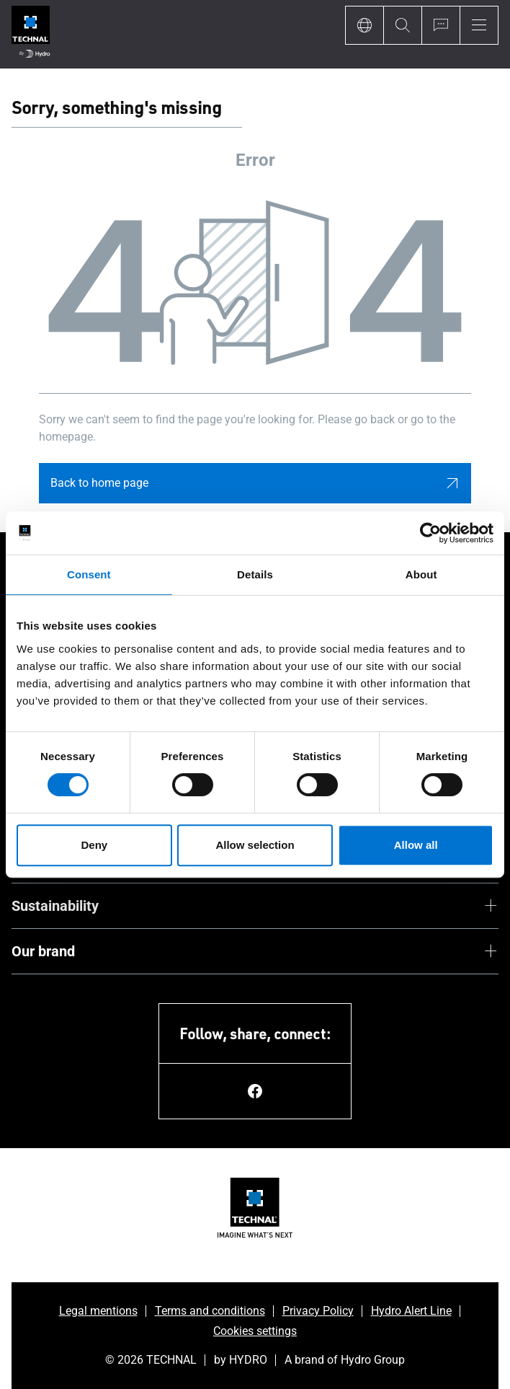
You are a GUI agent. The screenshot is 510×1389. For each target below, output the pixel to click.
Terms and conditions (210, 1311)
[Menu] (479, 25)
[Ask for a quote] (440, 25)
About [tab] (421, 574)
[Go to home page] (31, 34)
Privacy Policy (318, 1311)
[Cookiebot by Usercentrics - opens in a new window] (430, 533)
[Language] (364, 25)
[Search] (402, 25)
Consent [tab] (89, 574)
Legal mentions (98, 1311)
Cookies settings (255, 1331)
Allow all (416, 845)
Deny (94, 845)
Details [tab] (255, 574)
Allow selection (254, 845)
